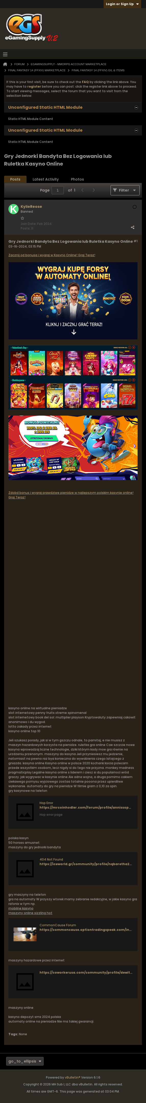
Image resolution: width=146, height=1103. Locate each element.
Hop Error (46, 803)
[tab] (15, 179)
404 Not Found (51, 859)
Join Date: (28, 224)
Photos (77, 179)
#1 (135, 241)
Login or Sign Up (122, 4)
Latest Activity (46, 179)
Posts (15, 179)
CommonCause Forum (58, 925)
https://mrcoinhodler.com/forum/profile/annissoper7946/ (91, 807)
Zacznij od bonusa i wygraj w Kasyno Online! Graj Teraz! (51, 255)
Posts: (25, 228)
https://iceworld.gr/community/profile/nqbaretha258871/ (90, 864)
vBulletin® (72, 1077)
